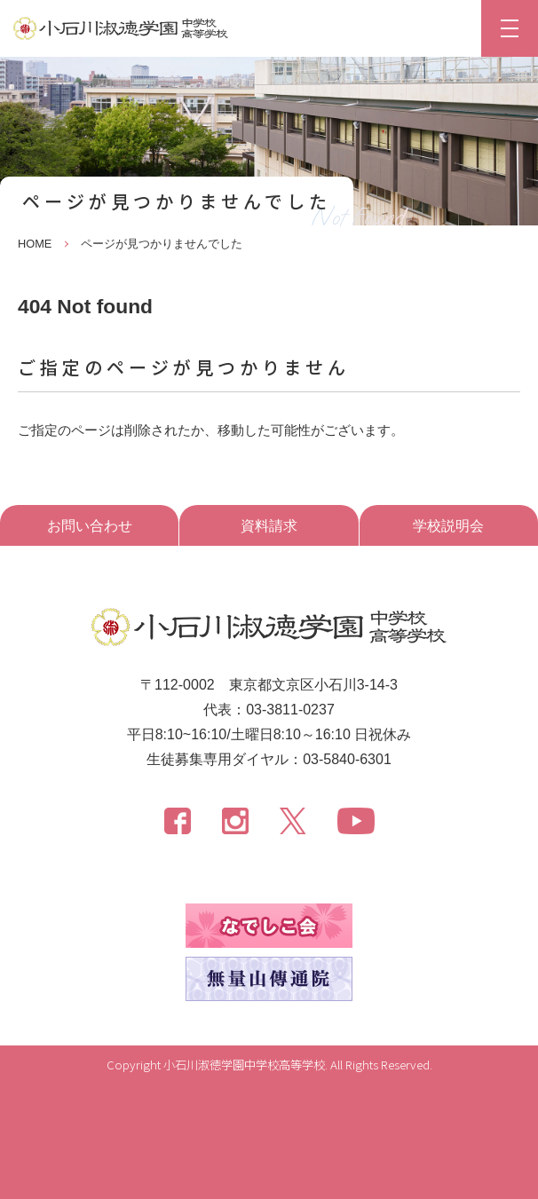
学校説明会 (448, 525)
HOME (34, 243)
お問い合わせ (89, 525)
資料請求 (269, 525)
